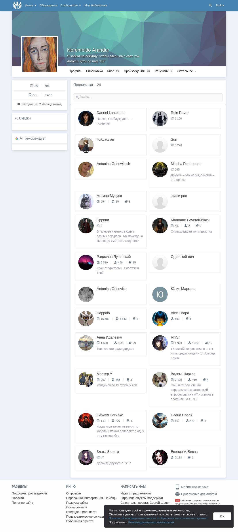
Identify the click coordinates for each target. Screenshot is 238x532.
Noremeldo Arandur (88, 50)
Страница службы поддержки (142, 498)
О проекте (73, 493)
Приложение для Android (196, 494)
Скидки (25, 118)
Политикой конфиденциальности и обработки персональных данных (158, 518)
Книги (30, 5)
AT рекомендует (33, 138)
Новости (18, 498)
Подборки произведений (29, 493)
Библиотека (94, 71)
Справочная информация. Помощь (91, 498)
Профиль (75, 71)
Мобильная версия (191, 487)
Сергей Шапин (160, 502)
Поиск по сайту (23, 502)
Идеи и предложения (136, 493)
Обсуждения (48, 5)
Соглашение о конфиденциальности (81, 509)
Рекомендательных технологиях (151, 522)
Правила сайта (77, 502)
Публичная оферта (80, 521)
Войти (220, 5)
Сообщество (71, 5)
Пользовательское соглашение (88, 516)
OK (222, 516)
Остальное (186, 71)
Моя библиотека (95, 5)
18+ (177, 500)
